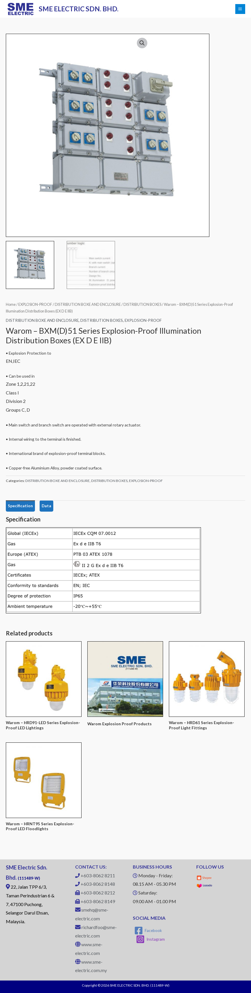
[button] (142, 43)
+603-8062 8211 (98, 875)
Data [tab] (46, 505)
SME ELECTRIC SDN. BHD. (79, 9)
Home (11, 304)
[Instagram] (151, 939)
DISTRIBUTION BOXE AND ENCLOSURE (88, 304)
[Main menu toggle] (240, 9)
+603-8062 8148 (98, 884)
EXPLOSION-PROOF (35, 304)
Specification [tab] (20, 505)
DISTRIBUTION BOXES (142, 304)
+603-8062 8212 (98, 892)
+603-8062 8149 (98, 901)
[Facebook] (148, 930)
